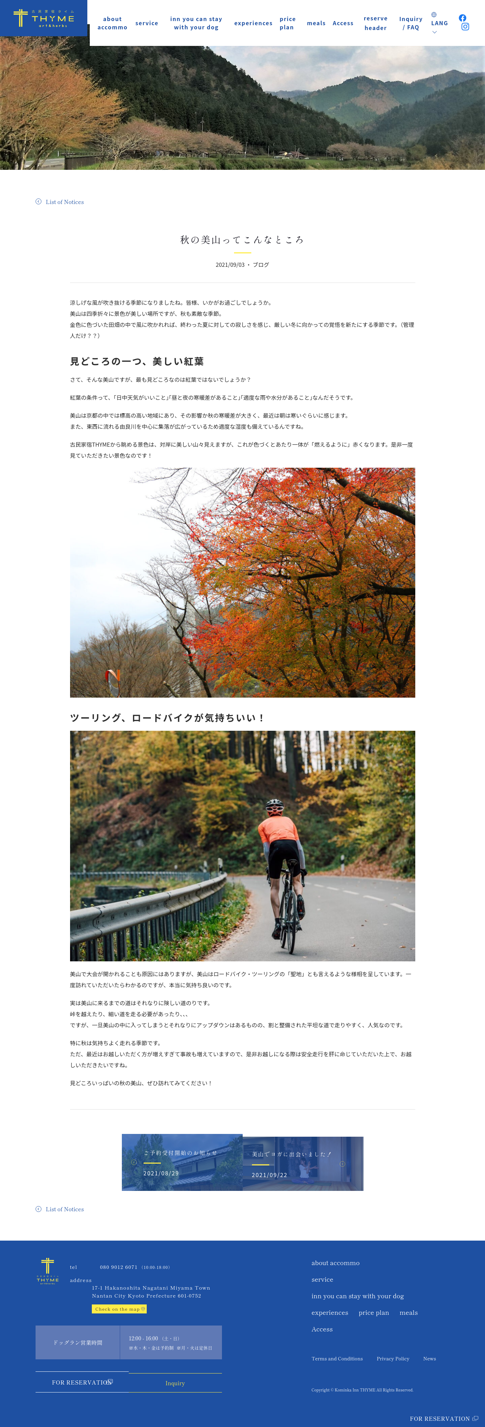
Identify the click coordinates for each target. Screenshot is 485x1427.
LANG (439, 24)
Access (343, 23)
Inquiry (177, 1381)
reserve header (376, 22)
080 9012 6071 (119, 1267)
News (429, 1357)
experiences (253, 23)
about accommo (113, 22)
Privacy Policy (393, 1357)
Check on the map (117, 1309)
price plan (288, 22)
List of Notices (65, 201)
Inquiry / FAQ (411, 22)
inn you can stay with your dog (196, 22)
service (146, 23)
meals (316, 23)
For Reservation (79, 1382)
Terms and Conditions (337, 1357)
